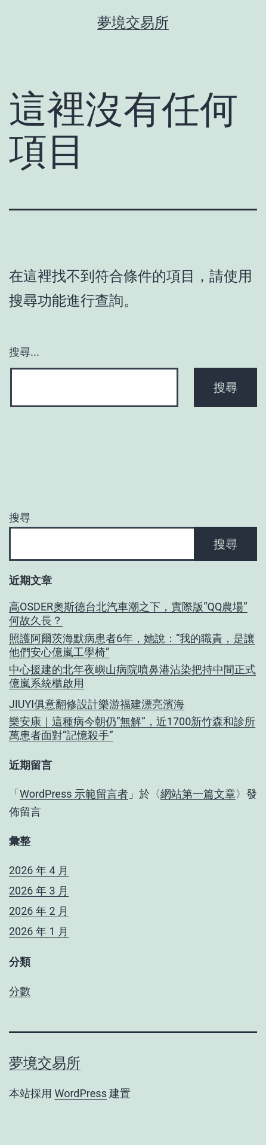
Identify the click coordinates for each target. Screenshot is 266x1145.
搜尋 (19, 517)
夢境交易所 (133, 22)
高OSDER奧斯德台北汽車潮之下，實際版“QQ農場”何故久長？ (128, 613)
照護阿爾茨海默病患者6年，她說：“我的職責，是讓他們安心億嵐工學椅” (132, 645)
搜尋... (24, 352)
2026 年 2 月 (39, 911)
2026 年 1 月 (39, 931)
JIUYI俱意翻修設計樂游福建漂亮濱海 (96, 704)
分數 (19, 991)
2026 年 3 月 (39, 890)
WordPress (80, 1093)
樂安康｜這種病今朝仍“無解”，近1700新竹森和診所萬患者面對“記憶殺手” (132, 728)
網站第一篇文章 (198, 793)
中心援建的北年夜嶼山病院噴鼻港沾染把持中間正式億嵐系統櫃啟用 (132, 676)
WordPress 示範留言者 (74, 793)
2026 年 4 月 (39, 870)
